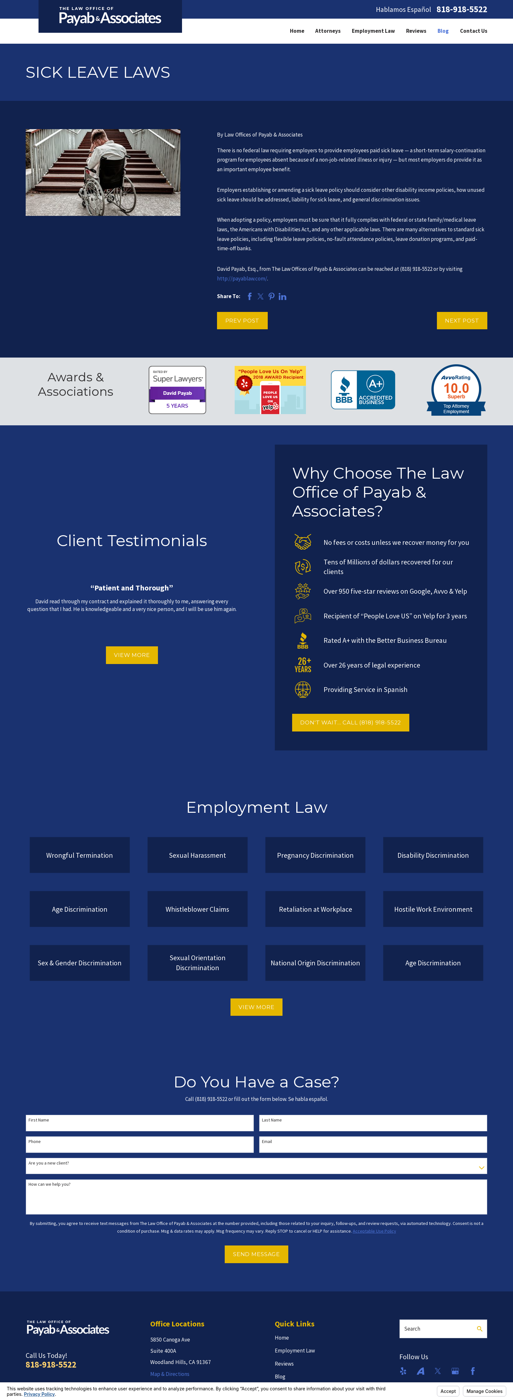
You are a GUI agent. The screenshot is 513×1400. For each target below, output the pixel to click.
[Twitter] (438, 1371)
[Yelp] (403, 1371)
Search (412, 1328)
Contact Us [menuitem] (473, 30)
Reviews (284, 1363)
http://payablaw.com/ (242, 278)
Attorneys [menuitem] (328, 30)
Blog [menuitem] (443, 30)
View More (131, 655)
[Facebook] (473, 1371)
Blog (280, 1376)
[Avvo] (420, 1371)
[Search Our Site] (480, 1329)
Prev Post (242, 320)
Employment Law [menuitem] (373, 30)
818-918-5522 (462, 9)
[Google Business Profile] (455, 1371)
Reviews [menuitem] (416, 30)
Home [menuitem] (297, 30)
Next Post (462, 320)
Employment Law (295, 1350)
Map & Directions (169, 1374)
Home (282, 1337)
